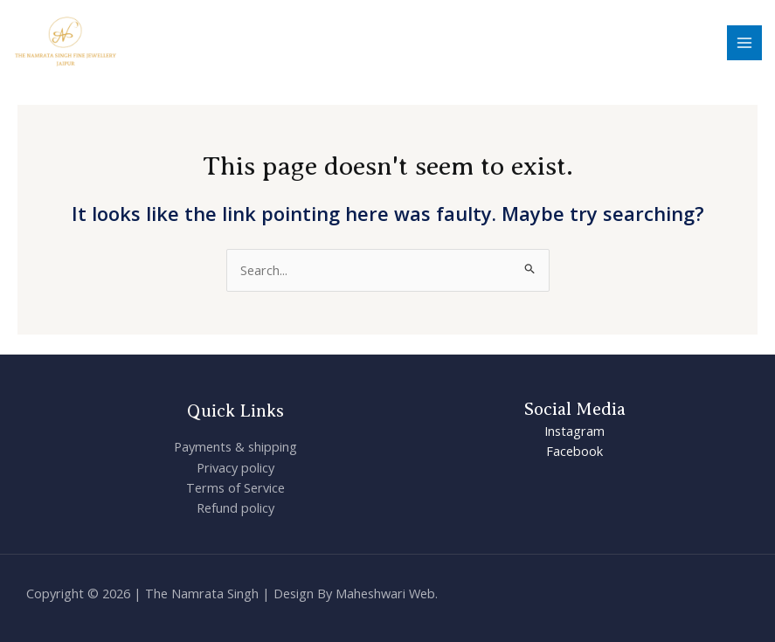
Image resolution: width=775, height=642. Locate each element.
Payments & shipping (235, 446)
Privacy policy (235, 467)
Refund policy (235, 507)
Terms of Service (235, 487)
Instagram (574, 430)
